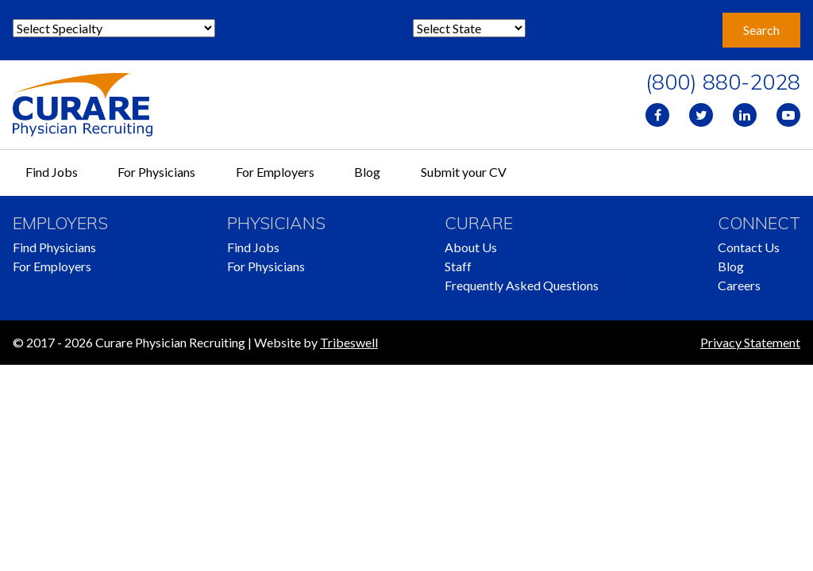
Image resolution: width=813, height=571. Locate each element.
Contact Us (749, 247)
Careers (739, 285)
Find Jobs (51, 171)
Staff (458, 266)
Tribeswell (349, 342)
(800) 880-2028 (722, 81)
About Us (471, 247)
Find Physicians (54, 247)
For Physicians (156, 171)
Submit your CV (464, 171)
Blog (367, 171)
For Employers (275, 171)
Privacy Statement (750, 342)
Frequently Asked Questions (522, 285)
